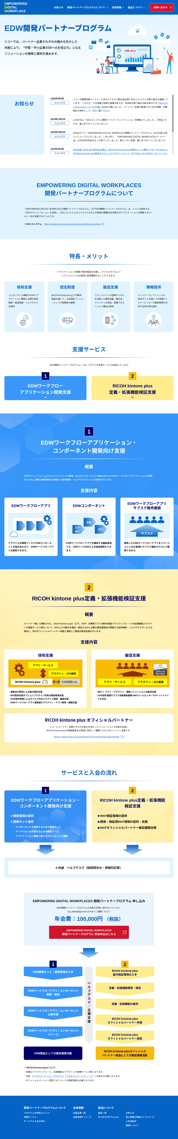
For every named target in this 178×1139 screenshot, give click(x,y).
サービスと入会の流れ (34, 1121)
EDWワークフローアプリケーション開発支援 (45, 389)
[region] (111, 125)
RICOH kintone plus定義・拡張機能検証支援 (132, 389)
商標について (132, 1125)
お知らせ (58, 7)
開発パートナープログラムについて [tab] (86, 7)
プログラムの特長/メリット (37, 1113)
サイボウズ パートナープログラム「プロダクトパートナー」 (61, 1076)
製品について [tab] (135, 7)
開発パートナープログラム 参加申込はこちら (89, 932)
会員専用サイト (80, 1117)
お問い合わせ (160, 7)
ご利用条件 (131, 1121)
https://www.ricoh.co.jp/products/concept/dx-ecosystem (72, 224)
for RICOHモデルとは (108, 1117)
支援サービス (30, 1117)
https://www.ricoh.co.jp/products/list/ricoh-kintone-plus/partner (87, 736)
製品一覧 (102, 1113)
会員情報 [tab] (116, 7)
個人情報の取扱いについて (138, 1117)
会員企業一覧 (79, 1113)
